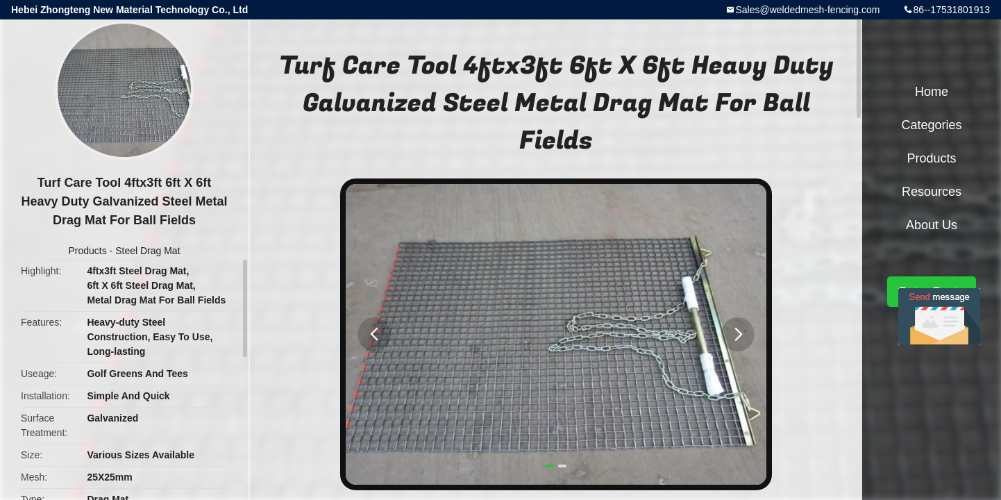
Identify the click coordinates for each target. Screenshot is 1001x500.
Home (931, 92)
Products (87, 250)
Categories (931, 125)
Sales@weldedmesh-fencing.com (807, 9)
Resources (931, 192)
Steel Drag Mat (147, 250)
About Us (931, 225)
